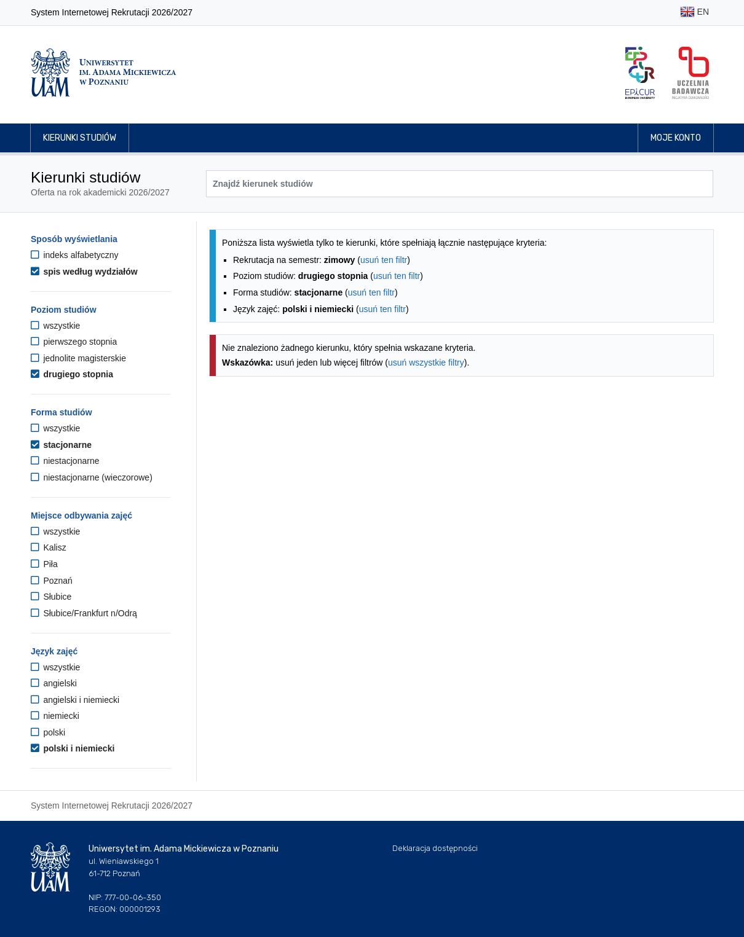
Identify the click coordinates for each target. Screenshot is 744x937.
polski (48, 732)
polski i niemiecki (72, 748)
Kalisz (48, 547)
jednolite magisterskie (78, 358)
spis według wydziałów (84, 271)
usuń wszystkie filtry (426, 362)
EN (694, 12)
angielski (54, 683)
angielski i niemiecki (75, 700)
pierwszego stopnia (74, 342)
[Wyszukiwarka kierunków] (459, 183)
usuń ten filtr (383, 260)
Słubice (51, 597)
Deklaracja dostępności (435, 848)
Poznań (52, 581)
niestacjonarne (65, 461)
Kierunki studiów (79, 138)
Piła (44, 564)
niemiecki (55, 716)
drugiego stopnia (72, 374)
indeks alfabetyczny (75, 255)
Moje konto (676, 138)
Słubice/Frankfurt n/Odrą (84, 613)
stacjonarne (61, 445)
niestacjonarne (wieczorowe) (91, 477)
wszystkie (55, 326)
